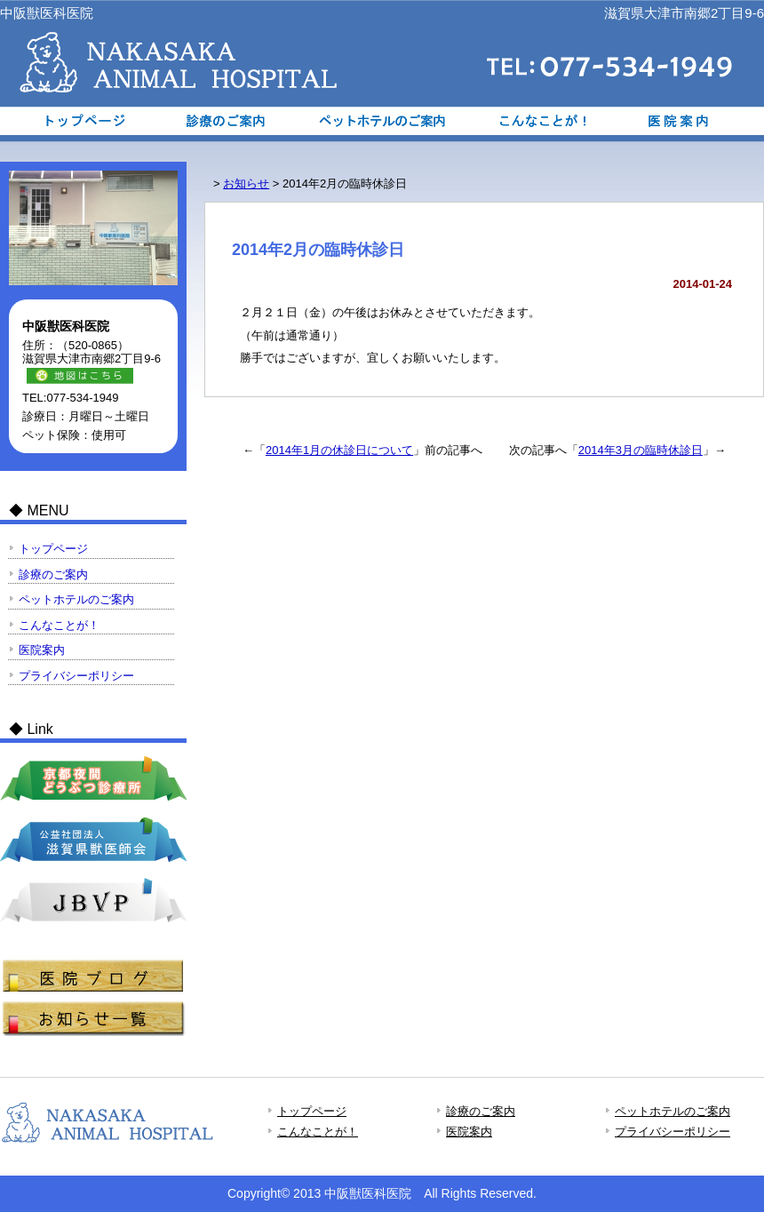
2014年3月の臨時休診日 (640, 450)
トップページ (76, 121)
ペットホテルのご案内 (382, 121)
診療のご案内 (229, 121)
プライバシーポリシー (76, 675)
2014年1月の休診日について (339, 450)
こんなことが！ (534, 121)
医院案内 (687, 121)
